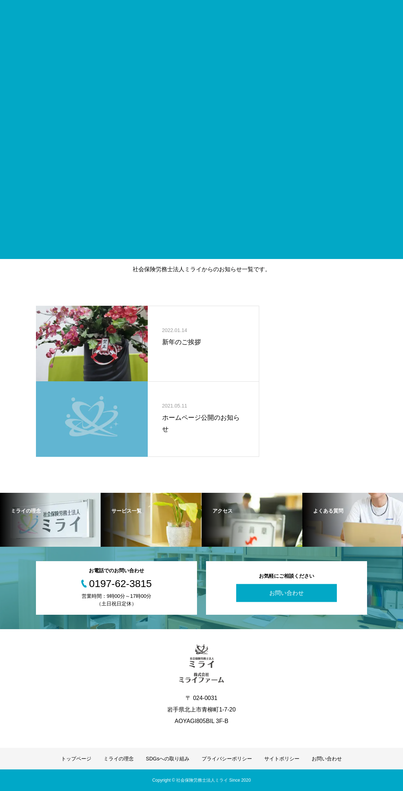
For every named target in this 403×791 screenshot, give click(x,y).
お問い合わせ (286, 593)
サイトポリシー (281, 759)
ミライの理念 (119, 759)
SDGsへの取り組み (167, 759)
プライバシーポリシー (227, 759)
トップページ (76, 759)
